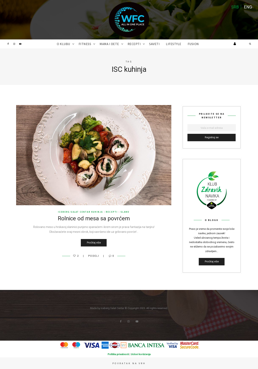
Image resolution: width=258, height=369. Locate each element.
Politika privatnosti (118, 354)
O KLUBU (63, 44)
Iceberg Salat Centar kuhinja (80, 211)
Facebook (8, 44)
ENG (248, 7)
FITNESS (85, 44)
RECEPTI (134, 44)
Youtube (20, 44)
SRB (235, 7)
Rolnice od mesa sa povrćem (94, 218)
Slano (125, 211)
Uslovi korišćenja (141, 354)
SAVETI (154, 44)
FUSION (193, 44)
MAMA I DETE (109, 44)
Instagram (14, 44)
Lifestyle (173, 44)
